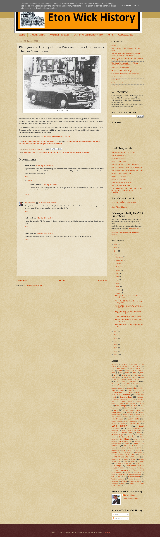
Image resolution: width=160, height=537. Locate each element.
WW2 (131, 483)
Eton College (120, 406)
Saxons (126, 459)
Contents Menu (37, 34)
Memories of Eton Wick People (122, 71)
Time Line (131, 468)
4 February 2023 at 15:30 (50, 185)
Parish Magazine (125, 441)
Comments (117, 518)
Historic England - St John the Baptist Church (127, 167)
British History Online (119, 155)
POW (139, 448)
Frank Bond (117, 412)
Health (131, 414)
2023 (116, 254)
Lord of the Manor (134, 430)
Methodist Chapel (118, 435)
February (119, 290)
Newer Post (22, 280)
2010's (123, 381)
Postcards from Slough (119, 179)
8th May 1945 (126, 384)
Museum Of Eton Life (119, 176)
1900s (113, 371)
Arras (140, 386)
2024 (116, 251)
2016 (116, 351)
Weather (131, 479)
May (117, 280)
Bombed (114, 388)
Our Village (124, 439)
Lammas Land (134, 423)
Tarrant (141, 461)
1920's (140, 371)
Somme (125, 461)
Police (125, 446)
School (133, 459)
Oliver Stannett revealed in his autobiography (39, 141)
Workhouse (115, 483)
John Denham (117, 419)
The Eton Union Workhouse (121, 185)
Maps (139, 432)
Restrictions (138, 452)
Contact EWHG (125, 34)
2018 (116, 344)
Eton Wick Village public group (124, 202)
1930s (127, 373)
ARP (134, 386)
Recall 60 (138, 450)
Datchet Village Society (119, 158)
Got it (136, 6)
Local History (116, 80)
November (119, 260)
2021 (116, 335)
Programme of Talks (59, 34)
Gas (136, 412)
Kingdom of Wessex (130, 421)
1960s (141, 377)
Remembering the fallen (121, 452)
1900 (131, 368)
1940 (142, 373)
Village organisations (135, 474)
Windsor (124, 481)
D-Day (123, 401)
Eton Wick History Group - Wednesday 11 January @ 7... (128, 312)
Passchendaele (116, 443)
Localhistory (115, 430)
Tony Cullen (140, 468)
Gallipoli (129, 412)
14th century (134, 364)
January (119, 293)
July (117, 273)
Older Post (102, 280)
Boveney (129, 388)
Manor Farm (127, 433)
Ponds (131, 446)
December (119, 257)
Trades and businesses (81, 152)
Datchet (130, 401)
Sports (133, 461)
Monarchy (130, 435)
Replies (29, 181)
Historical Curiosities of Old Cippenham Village (127, 170)
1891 (113, 368)
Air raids (116, 386)
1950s (126, 377)
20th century (133, 382)
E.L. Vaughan (130, 403)
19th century (138, 379)
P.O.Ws (135, 439)
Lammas (122, 423)
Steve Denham (30, 203)
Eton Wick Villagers (119, 207)
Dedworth (138, 401)
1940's (116, 375)
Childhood (115, 395)
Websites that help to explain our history (125, 74)
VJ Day (114, 477)
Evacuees (141, 408)
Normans (114, 437)
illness (126, 416)
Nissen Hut (139, 435)
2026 (116, 244)
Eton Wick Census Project (120, 68)
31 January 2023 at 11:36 (47, 203)
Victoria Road (137, 472)
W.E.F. (119, 477)
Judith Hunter (133, 419)
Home (22, 34)
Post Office (122, 448)
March (118, 286)
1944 (139, 375)
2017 (116, 348)
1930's (121, 373)
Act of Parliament (138, 384)
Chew (138, 392)
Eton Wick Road (29, 152)
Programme (115, 450)
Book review (121, 388)
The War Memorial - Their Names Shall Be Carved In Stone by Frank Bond (126, 54)
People (126, 443)
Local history (40, 152)
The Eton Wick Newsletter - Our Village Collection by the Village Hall (125, 64)
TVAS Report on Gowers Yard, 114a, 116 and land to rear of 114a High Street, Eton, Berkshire (127, 190)
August (118, 270)
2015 (116, 354)
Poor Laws (139, 446)
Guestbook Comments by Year (88, 34)
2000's (117, 381)
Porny (113, 448)
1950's (119, 377)
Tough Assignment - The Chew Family (128, 316)
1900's (138, 369)
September (120, 267)
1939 (134, 373)
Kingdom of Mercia (117, 421)
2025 (116, 248)
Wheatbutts (115, 481)
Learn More (127, 6)
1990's (129, 379)
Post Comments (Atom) (34, 285)
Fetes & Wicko (128, 410)
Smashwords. (134, 228)
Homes (119, 416)
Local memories (50, 152)
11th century (115, 364)
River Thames (130, 455)
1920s (114, 373)
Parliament (138, 441)
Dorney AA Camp (117, 403)
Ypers (119, 485)
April (117, 283)
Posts (116, 514)
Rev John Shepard (117, 454)
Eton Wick (133, 406)
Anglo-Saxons (126, 386)
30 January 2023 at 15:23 (44, 166)
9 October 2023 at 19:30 (45, 233)
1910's (119, 371)
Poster (131, 448)
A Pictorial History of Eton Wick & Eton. (56, 136)
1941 (123, 375)
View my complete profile (130, 498)
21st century (115, 384)
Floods (138, 410)
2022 (116, 331)
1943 (134, 375)
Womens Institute (136, 481)
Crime (133, 399)
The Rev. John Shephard (123, 463)
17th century (135, 366)
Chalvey (130, 390)
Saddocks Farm (116, 459)
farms (116, 410)
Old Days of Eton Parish (127, 437)
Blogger (107, 532)
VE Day (128, 472)
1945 (113, 377)
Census (121, 390)
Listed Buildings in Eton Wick (121, 173)
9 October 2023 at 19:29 (45, 218)
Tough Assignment (121, 470)
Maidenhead (115, 432)
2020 (116, 338)
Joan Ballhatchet (136, 416)
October (119, 264)
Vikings (113, 474)
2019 (116, 341)
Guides (125, 414)
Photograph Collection (64, 152)
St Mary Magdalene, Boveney (122, 182)
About (110, 34)
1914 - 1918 (130, 371)
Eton (142, 403)
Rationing (131, 450)
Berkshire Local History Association (123, 152)
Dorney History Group (119, 161)
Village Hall (121, 474)
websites (138, 479)
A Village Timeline (118, 86)
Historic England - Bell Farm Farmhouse (125, 164)
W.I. (125, 477)
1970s (115, 379)
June (117, 277)
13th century (124, 364)
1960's (134, 377)
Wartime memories (118, 83)
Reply (27, 176)
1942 (129, 375)
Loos (123, 430)
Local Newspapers (133, 428)
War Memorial (134, 477)
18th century (121, 369)
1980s (123, 379)
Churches (126, 395)
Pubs (123, 450)
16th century (123, 366)
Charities (130, 392)
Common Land (126, 397)
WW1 (122, 483)
